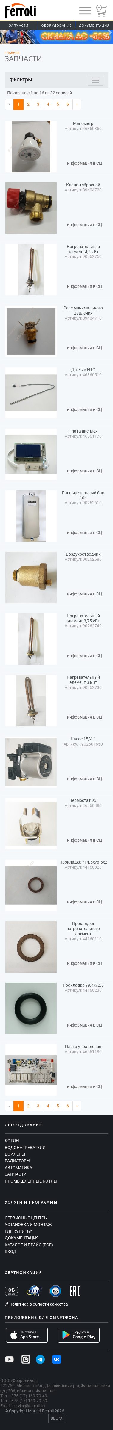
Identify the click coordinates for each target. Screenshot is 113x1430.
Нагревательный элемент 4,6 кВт (83, 249)
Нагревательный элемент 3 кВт (83, 680)
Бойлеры (15, 1154)
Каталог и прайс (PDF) (29, 1244)
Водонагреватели (25, 1147)
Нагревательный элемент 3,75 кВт (83, 618)
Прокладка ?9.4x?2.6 (83, 985)
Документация (22, 1238)
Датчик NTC (83, 369)
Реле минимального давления (83, 310)
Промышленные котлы (31, 1181)
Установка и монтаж (28, 1224)
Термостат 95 (83, 800)
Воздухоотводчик (83, 554)
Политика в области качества (36, 1304)
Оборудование (56, 25)
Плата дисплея (83, 431)
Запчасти (18, 25)
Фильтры (21, 79)
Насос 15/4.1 (83, 739)
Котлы (12, 1140)
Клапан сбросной (83, 184)
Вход (10, 1251)
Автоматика (18, 1167)
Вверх (56, 1418)
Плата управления (83, 1046)
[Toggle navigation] (95, 80)
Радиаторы (17, 1160)
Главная (12, 52)
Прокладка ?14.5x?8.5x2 (83, 862)
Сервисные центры (26, 1218)
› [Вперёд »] (77, 104)
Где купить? (18, 1231)
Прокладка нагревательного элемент (83, 928)
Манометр (83, 123)
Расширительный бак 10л (83, 495)
